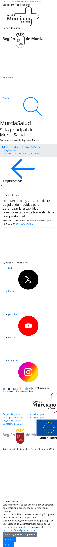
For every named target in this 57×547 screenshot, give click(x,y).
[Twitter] (5, 191)
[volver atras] (28, 169)
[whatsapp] (15, 191)
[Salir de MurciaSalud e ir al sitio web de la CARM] (15, 429)
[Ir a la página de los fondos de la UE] (28, 63)
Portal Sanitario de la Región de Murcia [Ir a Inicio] (22, 1)
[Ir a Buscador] (28, 107)
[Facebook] (10, 191)
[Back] (1, 186)
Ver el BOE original (23, 223)
